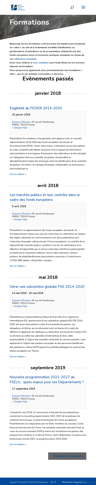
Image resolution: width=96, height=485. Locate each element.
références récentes (25, 58)
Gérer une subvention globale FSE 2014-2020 (47, 286)
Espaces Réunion (21, 122)
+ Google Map (19, 127)
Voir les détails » (18, 174)
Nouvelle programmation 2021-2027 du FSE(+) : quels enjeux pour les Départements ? (47, 380)
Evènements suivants (69, 456)
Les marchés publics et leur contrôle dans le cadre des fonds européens (45, 197)
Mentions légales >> (74, 482)
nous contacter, (40, 62)
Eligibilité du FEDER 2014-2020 (36, 108)
